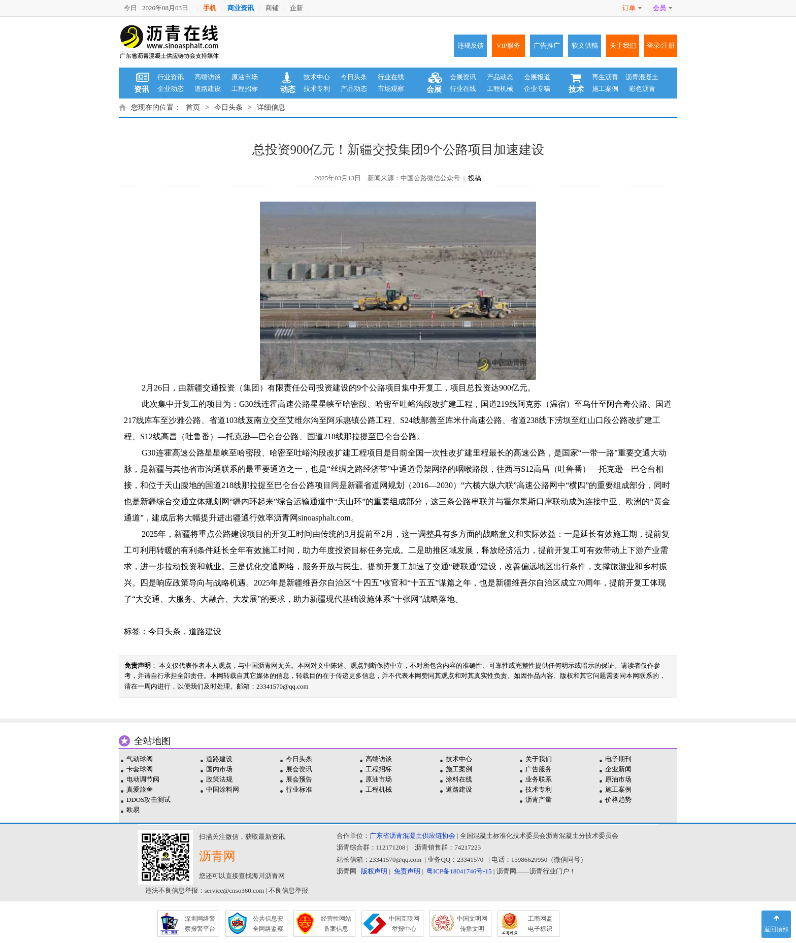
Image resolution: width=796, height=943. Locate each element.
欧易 (133, 810)
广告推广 (547, 45)
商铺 (272, 8)
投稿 (474, 178)
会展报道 (537, 77)
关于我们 (623, 45)
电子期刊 (618, 759)
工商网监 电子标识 (540, 923)
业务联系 (538, 779)
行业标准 (299, 789)
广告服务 (538, 769)
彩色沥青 (642, 88)
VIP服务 (508, 45)
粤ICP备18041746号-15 (459, 871)
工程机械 (500, 88)
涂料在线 (459, 779)
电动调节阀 (142, 779)
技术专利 (317, 88)
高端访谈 (207, 77)
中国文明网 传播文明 (472, 923)
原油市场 (244, 77)
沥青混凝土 (641, 77)
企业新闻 (618, 769)
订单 (632, 8)
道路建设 (207, 88)
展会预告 (299, 779)
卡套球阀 (139, 769)
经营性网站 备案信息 (336, 923)
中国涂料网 (222, 789)
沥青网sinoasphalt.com (312, 517)
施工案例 (605, 88)
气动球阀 (139, 759)
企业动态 (170, 88)
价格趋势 (618, 799)
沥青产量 (538, 799)
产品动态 (354, 88)
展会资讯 (299, 769)
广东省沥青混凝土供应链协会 (412, 835)
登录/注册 (661, 45)
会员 (662, 8)
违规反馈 (470, 45)
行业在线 (391, 77)
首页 (193, 107)
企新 (296, 8)
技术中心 (317, 77)
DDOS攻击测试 (148, 799)
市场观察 (391, 88)
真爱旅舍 (139, 789)
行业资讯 (170, 77)
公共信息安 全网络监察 (268, 923)
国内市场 (219, 769)
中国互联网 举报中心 (404, 923)
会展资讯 (463, 77)
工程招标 (244, 88)
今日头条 (354, 77)
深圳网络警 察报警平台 (200, 923)
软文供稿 (585, 45)
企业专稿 (537, 88)
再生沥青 (605, 77)
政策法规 (219, 779)
